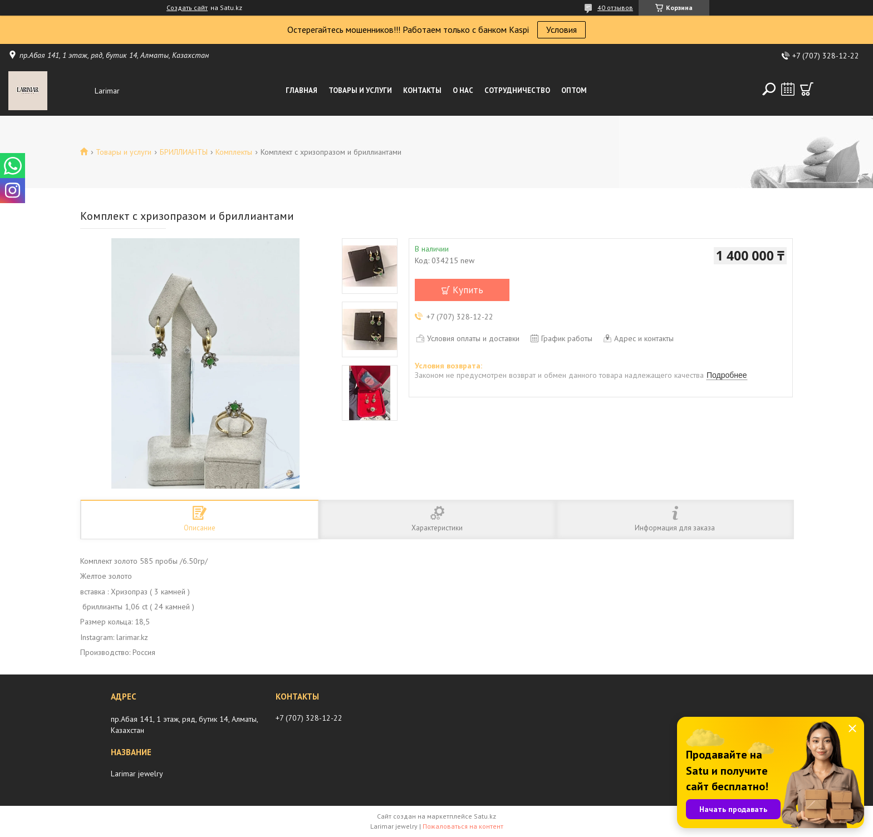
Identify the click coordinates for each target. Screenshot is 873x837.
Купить (468, 290)
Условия (561, 29)
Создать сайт (187, 8)
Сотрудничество (517, 90)
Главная (301, 90)
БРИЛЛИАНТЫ (184, 151)
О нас (463, 90)
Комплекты (233, 151)
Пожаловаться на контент (463, 826)
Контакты (422, 90)
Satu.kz (485, 816)
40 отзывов (615, 7)
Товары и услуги (360, 90)
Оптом (574, 90)
